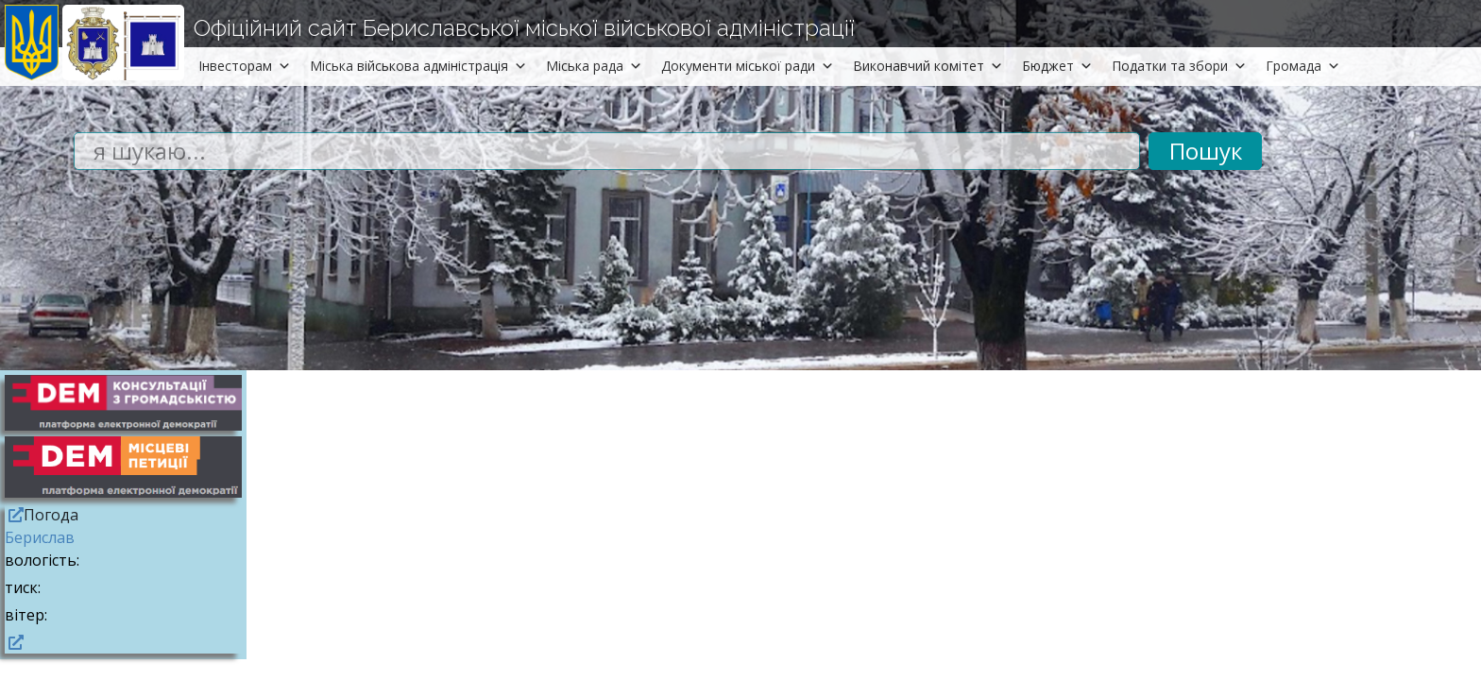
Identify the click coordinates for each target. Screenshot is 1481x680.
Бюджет (1057, 66)
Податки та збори (1179, 66)
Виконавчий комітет (928, 66)
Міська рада (594, 66)
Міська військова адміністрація (418, 66)
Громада (1303, 66)
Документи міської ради (747, 66)
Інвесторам (244, 66)
